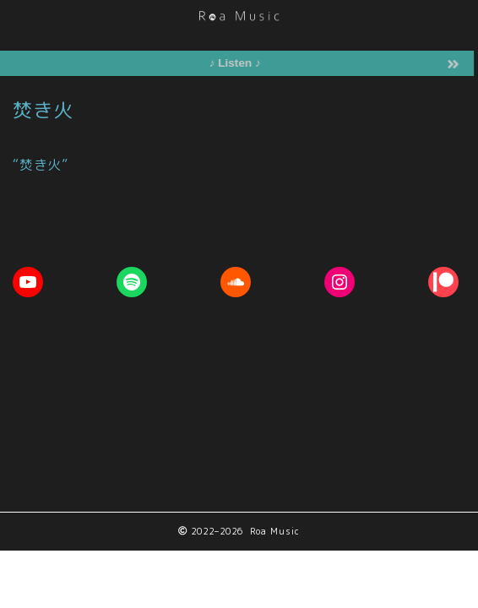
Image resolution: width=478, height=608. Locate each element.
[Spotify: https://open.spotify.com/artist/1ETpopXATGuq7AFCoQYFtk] (132, 282)
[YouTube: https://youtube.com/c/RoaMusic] (28, 282)
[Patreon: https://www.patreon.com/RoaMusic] (443, 282)
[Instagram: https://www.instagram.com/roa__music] (339, 282)
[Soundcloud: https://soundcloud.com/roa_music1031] (235, 282)
